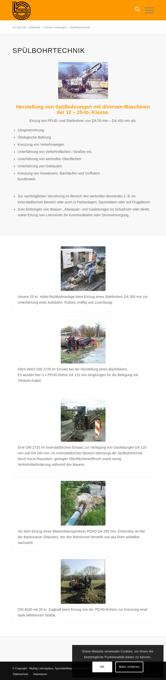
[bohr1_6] (83, 581)
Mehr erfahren (129, 667)
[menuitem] (135, 10)
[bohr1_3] (83, 341)
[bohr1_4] (83, 419)
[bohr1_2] (83, 268)
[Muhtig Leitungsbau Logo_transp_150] (68, 10)
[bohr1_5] (83, 503)
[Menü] (147, 10)
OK (102, 667)
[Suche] (135, 10)
